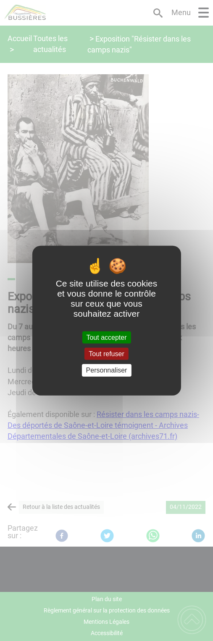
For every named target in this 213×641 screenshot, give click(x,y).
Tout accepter (106, 337)
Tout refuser (106, 353)
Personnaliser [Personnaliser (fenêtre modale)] (106, 370)
